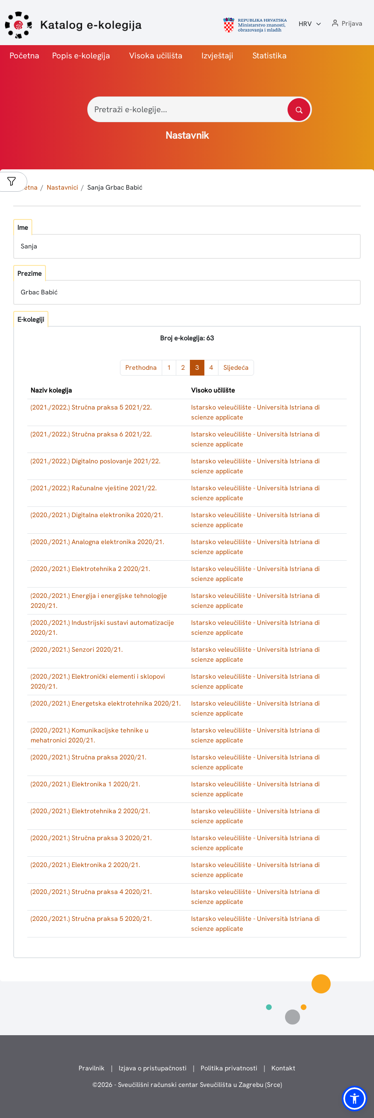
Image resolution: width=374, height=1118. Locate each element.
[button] (346, 23)
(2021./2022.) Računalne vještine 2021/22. (94, 488)
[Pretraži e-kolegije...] (199, 109)
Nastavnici (62, 187)
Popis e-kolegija (81, 55)
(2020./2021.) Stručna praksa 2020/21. (88, 757)
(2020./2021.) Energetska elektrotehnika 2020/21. (106, 703)
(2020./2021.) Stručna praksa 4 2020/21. (91, 891)
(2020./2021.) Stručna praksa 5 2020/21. (91, 918)
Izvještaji (217, 55)
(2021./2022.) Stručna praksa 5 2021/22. (91, 407)
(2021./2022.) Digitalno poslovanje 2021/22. (96, 461)
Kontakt (283, 1068)
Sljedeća (236, 367)
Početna (24, 55)
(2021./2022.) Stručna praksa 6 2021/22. (91, 434)
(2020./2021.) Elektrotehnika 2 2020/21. (90, 568)
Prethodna (141, 367)
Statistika (269, 55)
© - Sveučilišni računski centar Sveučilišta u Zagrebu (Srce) (187, 1084)
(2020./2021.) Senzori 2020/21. (77, 649)
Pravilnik (92, 1068)
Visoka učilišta (155, 55)
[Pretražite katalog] (299, 109)
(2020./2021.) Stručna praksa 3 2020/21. (91, 838)
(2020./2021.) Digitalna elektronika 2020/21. (97, 515)
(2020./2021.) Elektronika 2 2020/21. (85, 864)
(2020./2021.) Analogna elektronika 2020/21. (97, 541)
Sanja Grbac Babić (114, 187)
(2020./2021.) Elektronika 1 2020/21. (85, 784)
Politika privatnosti (229, 1068)
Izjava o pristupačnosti (153, 1068)
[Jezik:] (310, 24)
